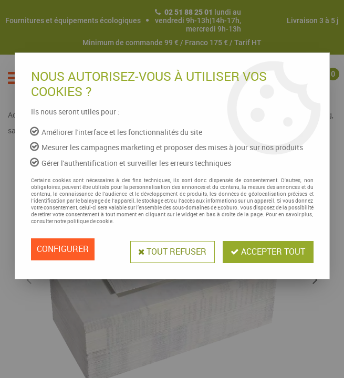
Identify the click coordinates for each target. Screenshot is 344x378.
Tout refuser (171, 249)
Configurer (63, 249)
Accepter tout (268, 249)
